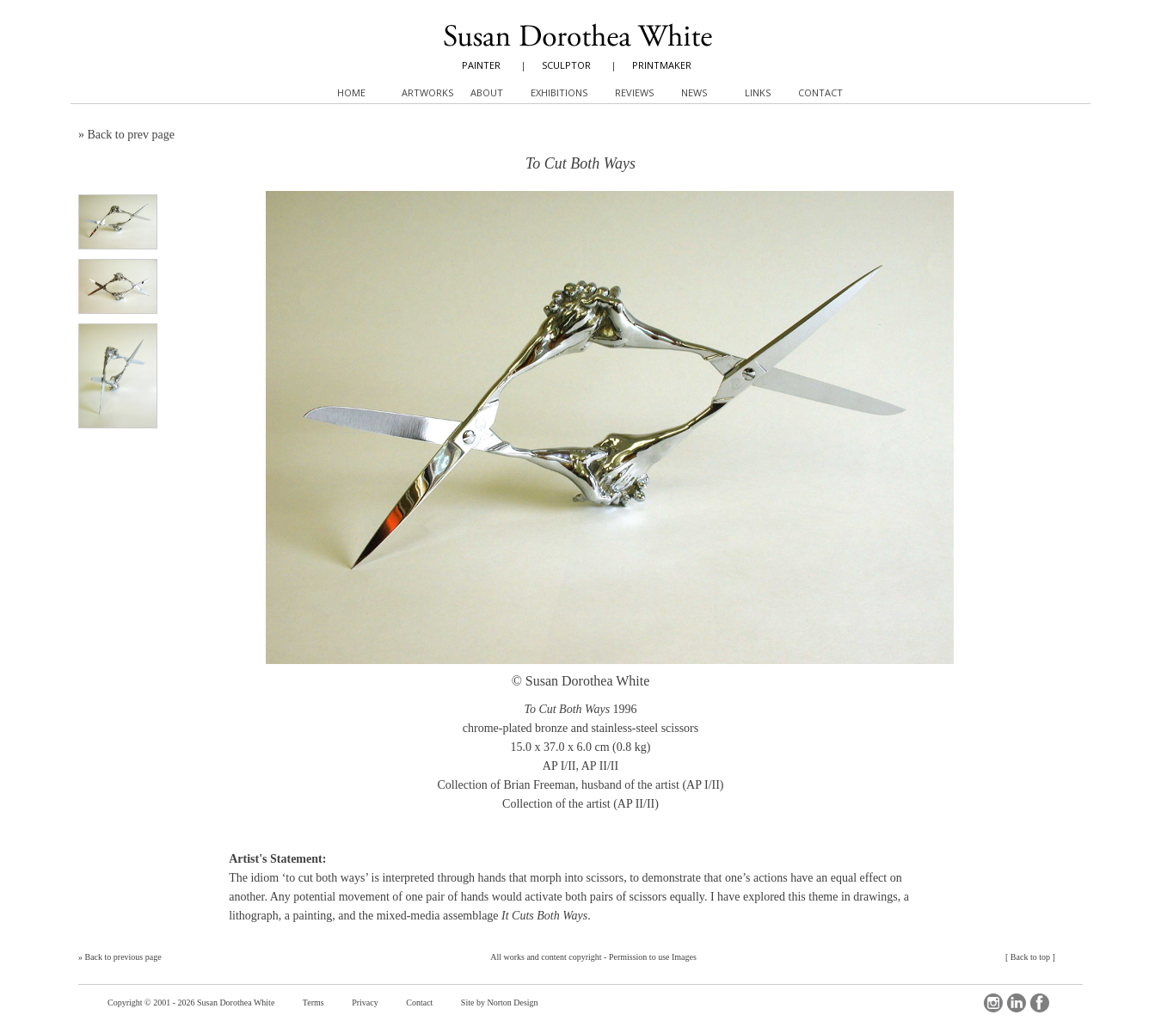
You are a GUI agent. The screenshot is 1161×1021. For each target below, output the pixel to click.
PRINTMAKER (661, 64)
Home (351, 92)
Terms (313, 1002)
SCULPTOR (566, 64)
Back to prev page (131, 134)
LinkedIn (1016, 1002)
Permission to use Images (653, 957)
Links (758, 92)
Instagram (993, 1002)
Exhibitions (559, 92)
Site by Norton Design (499, 1002)
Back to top (1030, 957)
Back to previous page (123, 957)
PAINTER (481, 64)
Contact (419, 1002)
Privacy (365, 1002)
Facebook (1039, 1002)
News (694, 92)
